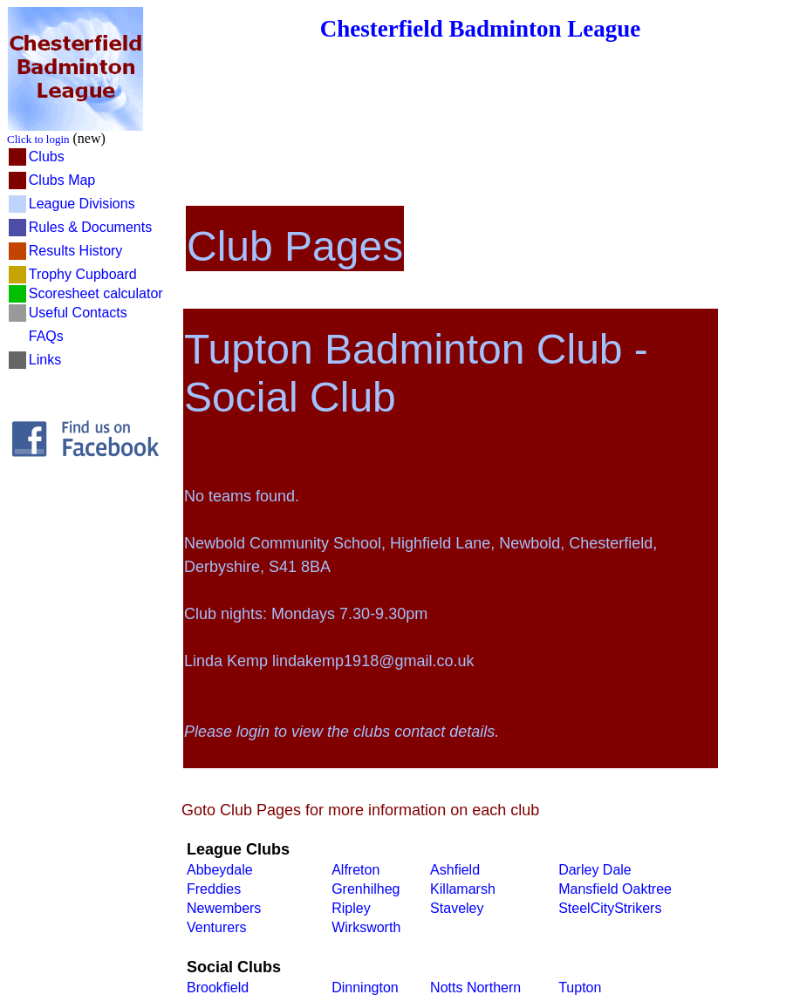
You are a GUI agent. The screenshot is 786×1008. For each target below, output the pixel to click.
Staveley (456, 908)
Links (45, 359)
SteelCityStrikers (609, 908)
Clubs (47, 156)
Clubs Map (62, 180)
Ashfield (455, 869)
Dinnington (365, 987)
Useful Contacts (78, 312)
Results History (76, 250)
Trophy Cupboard (83, 274)
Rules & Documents (90, 227)
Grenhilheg (365, 889)
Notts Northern (475, 987)
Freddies (214, 889)
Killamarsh (463, 889)
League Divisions (82, 203)
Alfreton (355, 869)
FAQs (46, 336)
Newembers (224, 908)
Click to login (38, 139)
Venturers (216, 927)
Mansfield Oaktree (615, 889)
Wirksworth (365, 927)
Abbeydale (220, 869)
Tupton (579, 987)
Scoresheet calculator (96, 293)
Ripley (350, 908)
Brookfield (218, 987)
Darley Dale (595, 869)
